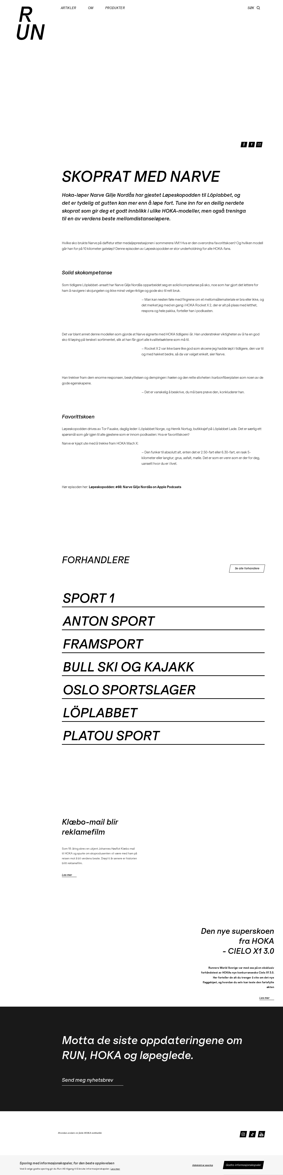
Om (90, 8)
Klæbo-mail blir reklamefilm (90, 827)
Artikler (68, 8)
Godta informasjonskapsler (243, 1165)
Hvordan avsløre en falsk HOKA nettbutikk (80, 1132)
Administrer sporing (202, 1165)
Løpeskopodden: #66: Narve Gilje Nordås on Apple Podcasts (135, 487)
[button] (258, 8)
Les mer (115, 1169)
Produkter (115, 8)
